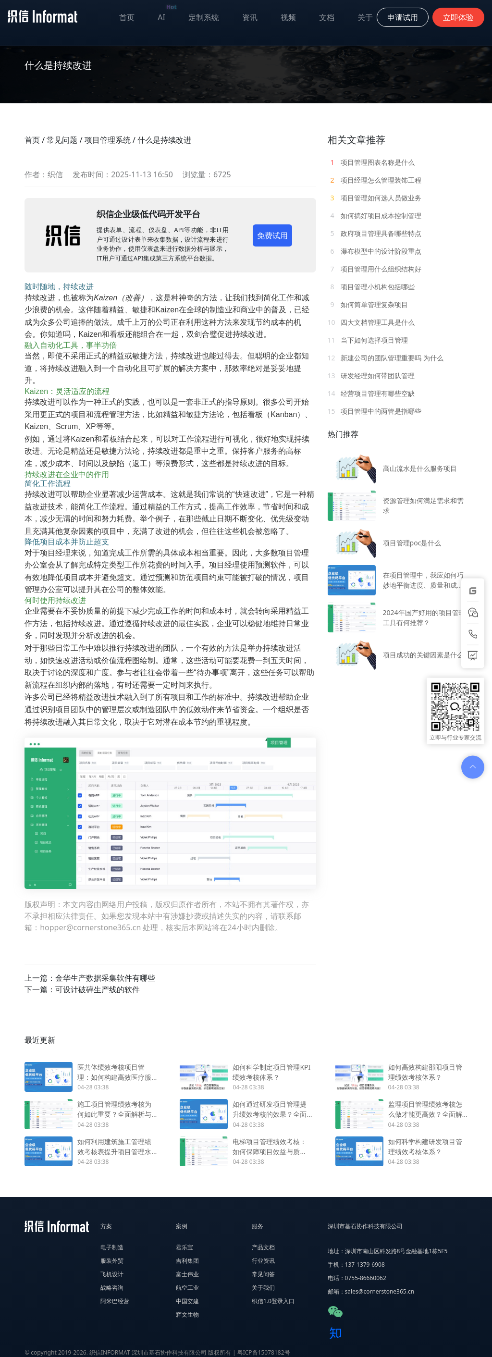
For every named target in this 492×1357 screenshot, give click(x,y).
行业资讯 (263, 1261)
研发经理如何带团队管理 (371, 375)
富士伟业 (187, 1274)
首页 (127, 17)
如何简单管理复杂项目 (368, 304)
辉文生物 (187, 1314)
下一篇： (82, 989)
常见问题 (62, 140)
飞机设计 (111, 1274)
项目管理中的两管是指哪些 (375, 411)
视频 (288, 17)
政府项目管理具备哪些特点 (375, 233)
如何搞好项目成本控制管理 (375, 215)
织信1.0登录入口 (273, 1301)
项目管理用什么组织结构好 (375, 269)
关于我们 (263, 1287)
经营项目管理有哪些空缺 (371, 393)
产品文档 (263, 1247)
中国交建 (187, 1301)
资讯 (250, 17)
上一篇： (90, 978)
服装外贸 (111, 1261)
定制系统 (203, 17)
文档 (326, 17)
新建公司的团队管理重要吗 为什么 (385, 358)
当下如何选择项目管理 (368, 340)
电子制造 (111, 1247)
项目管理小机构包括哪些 (371, 287)
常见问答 (263, 1274)
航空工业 (187, 1287)
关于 (365, 17)
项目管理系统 (108, 140)
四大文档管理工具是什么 (371, 322)
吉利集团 (187, 1261)
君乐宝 (184, 1247)
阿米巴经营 (114, 1301)
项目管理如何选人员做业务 (375, 198)
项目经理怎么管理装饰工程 (375, 180)
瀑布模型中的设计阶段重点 (375, 251)
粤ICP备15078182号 (263, 1352)
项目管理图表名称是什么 (371, 162)
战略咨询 (111, 1287)
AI (167, 15)
